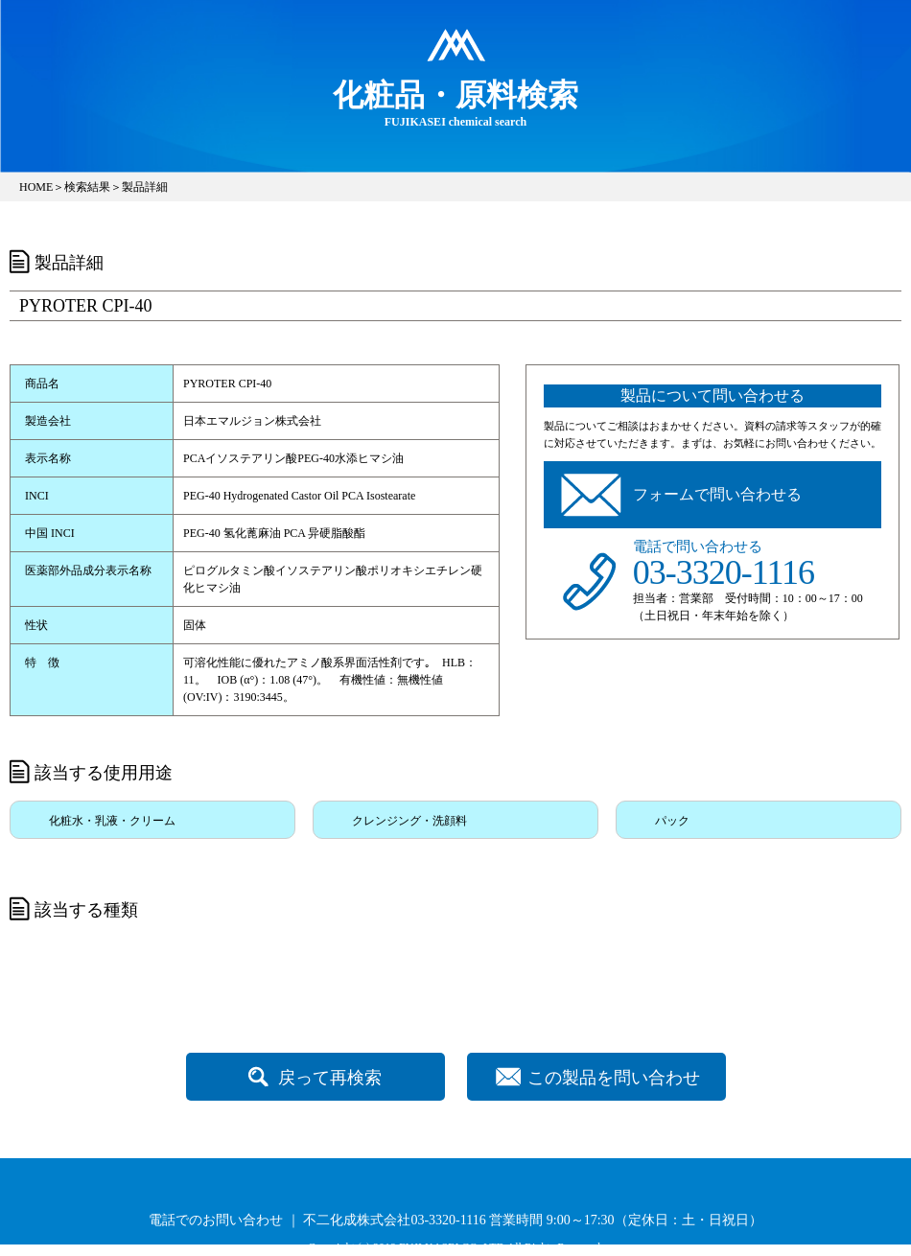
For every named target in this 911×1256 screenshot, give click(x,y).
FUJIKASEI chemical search (455, 102)
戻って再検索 (330, 1077)
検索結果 (87, 187)
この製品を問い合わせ (613, 1077)
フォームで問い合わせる (717, 494)
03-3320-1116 (723, 572)
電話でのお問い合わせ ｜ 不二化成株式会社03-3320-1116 (317, 1220)
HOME (36, 187)
